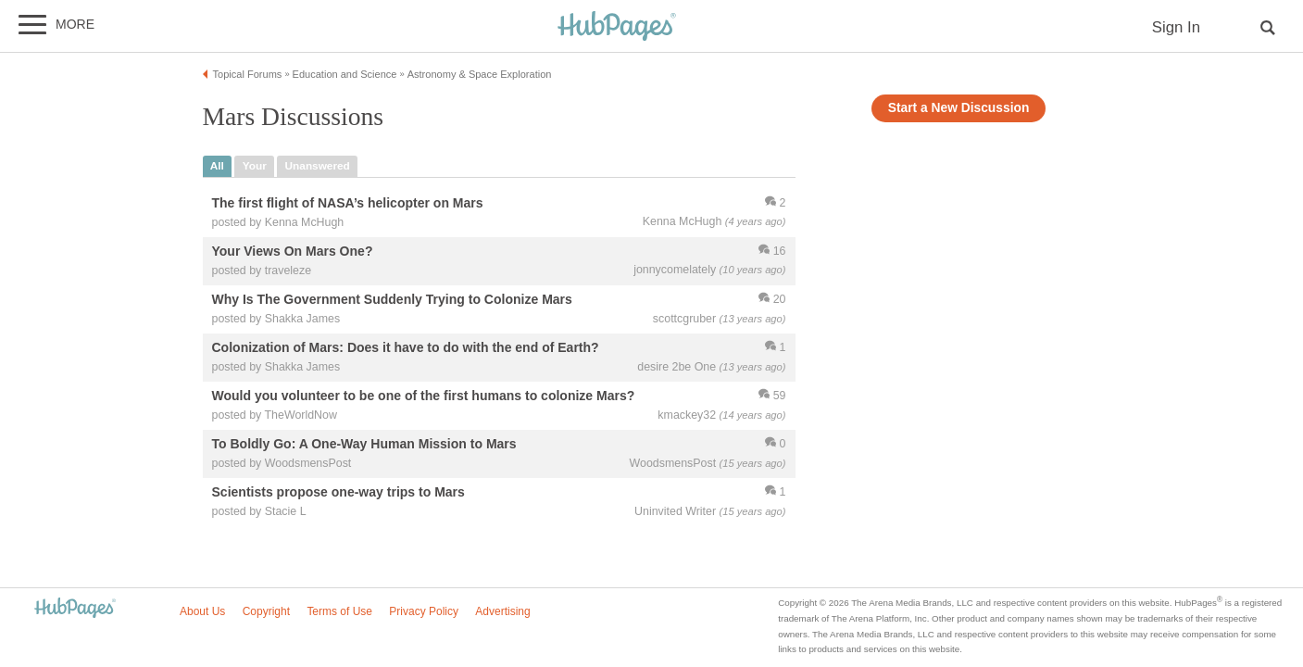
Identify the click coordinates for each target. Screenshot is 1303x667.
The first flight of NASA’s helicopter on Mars (347, 202)
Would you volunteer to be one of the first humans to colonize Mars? (423, 396)
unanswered (317, 165)
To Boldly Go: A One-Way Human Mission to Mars (364, 444)
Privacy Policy (423, 611)
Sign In (1176, 27)
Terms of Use (339, 611)
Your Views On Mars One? (292, 251)
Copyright (266, 611)
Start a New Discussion (959, 108)
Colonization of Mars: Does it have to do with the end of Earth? (405, 347)
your (255, 165)
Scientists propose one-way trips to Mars (338, 492)
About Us (202, 611)
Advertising (502, 611)
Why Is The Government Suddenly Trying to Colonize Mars (392, 299)
